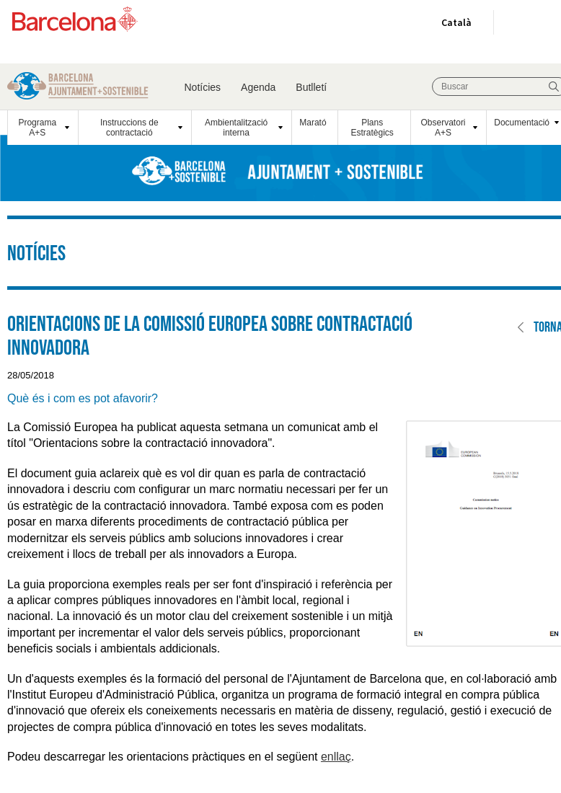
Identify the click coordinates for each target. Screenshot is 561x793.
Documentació (521, 123)
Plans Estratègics (372, 128)
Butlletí (311, 87)
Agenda (258, 87)
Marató (312, 123)
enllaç (336, 756)
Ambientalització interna (236, 128)
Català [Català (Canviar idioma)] (453, 25)
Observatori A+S (443, 128)
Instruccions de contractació (129, 128)
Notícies (203, 87)
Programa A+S (37, 128)
